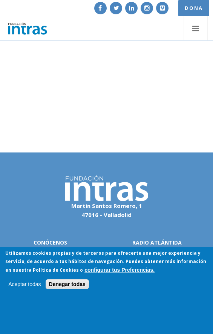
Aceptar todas (24, 284)
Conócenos (50, 242)
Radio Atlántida (157, 242)
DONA (194, 8)
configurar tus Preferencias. (119, 270)
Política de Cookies (56, 270)
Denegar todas (67, 284)
